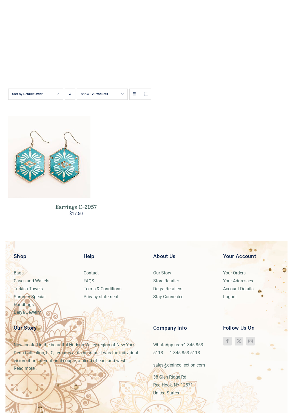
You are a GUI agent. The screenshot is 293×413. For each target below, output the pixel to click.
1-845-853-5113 (185, 352)
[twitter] (239, 341)
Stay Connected (168, 296)
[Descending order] (70, 94)
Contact (91, 273)
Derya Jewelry (27, 312)
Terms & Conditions (102, 288)
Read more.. (25, 368)
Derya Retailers (167, 288)
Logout (230, 296)
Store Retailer (166, 280)
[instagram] (250, 341)
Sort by (27, 94)
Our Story (162, 273)
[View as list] (145, 94)
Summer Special (29, 296)
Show (94, 94)
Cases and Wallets (31, 280)
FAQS (89, 280)
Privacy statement (101, 296)
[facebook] (227, 341)
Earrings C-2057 (75, 206)
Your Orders (234, 273)
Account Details (238, 288)
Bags (19, 273)
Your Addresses (238, 280)
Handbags (24, 304)
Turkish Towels (28, 288)
